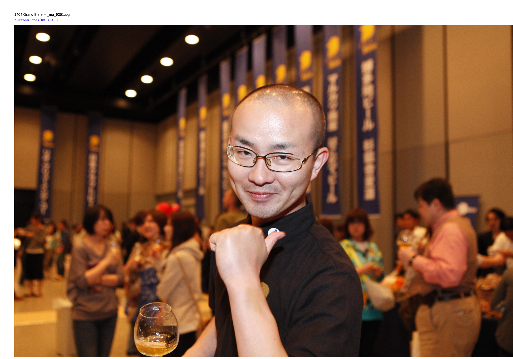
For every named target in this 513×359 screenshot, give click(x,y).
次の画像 (35, 20)
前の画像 (24, 20)
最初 (16, 20)
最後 (43, 20)
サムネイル (52, 20)
